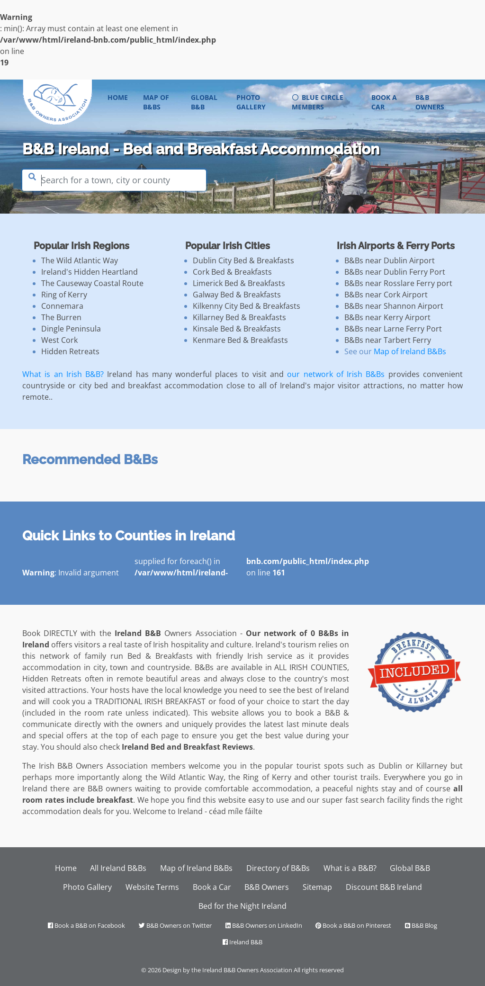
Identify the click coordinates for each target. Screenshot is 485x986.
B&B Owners (429, 102)
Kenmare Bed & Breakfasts (240, 340)
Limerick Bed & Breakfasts (239, 283)
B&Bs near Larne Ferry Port (393, 328)
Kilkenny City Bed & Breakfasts (246, 306)
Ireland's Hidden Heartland (89, 272)
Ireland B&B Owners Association (247, 970)
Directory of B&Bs (278, 868)
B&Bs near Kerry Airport (387, 317)
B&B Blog (421, 925)
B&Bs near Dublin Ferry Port (394, 272)
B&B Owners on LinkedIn (263, 925)
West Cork (59, 340)
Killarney (431, 766)
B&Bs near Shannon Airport (393, 306)
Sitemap (317, 887)
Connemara (62, 306)
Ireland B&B (242, 942)
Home (121, 97)
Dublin (390, 766)
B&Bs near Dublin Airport (389, 260)
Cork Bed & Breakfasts (232, 272)
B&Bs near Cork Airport (386, 294)
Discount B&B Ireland (384, 887)
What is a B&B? (350, 868)
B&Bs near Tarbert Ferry (387, 340)
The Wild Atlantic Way (79, 260)
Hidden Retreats (70, 351)
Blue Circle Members (317, 102)
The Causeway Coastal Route (92, 283)
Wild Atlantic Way (192, 777)
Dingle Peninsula (71, 328)
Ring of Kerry (64, 294)
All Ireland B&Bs (118, 868)
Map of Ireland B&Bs (410, 351)
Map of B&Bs (156, 102)
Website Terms (152, 887)
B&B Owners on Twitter (175, 925)
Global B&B (204, 102)
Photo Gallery (251, 102)
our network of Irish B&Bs (336, 374)
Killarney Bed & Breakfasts (239, 317)
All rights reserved (319, 970)
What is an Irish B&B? (63, 374)
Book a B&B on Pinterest (353, 925)
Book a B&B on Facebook (86, 925)
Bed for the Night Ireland (242, 906)
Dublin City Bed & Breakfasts (243, 260)
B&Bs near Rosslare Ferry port (398, 283)
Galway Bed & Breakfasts (237, 294)
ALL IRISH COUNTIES (310, 667)
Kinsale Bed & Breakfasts (237, 328)
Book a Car (384, 102)
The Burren (61, 317)
